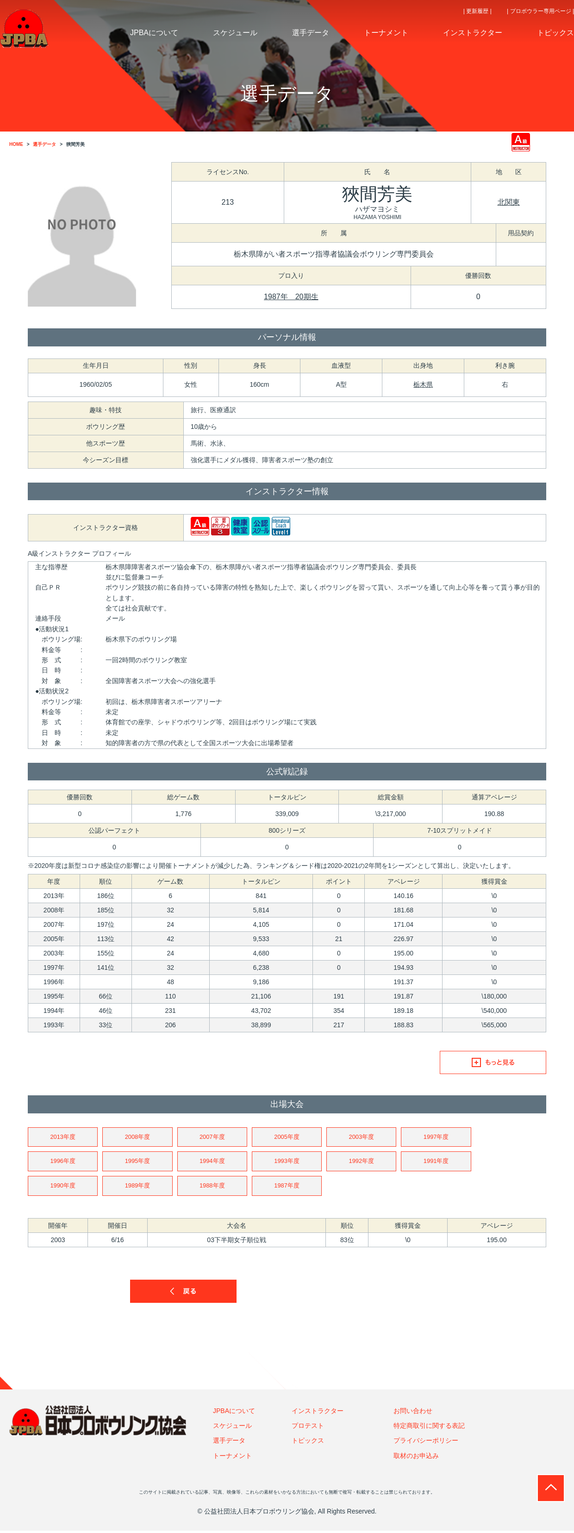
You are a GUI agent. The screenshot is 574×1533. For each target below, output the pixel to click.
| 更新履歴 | (477, 11)
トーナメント (232, 1458)
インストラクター (317, 1413)
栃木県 (423, 384)
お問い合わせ (412, 1413)
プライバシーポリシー (425, 1443)
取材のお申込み (416, 1458)
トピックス (308, 1443)
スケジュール (232, 1428)
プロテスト (308, 1428)
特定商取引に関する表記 (429, 1428)
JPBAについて (234, 1413)
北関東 (509, 202)
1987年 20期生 (291, 297)
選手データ (229, 1443)
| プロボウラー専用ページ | (540, 11)
